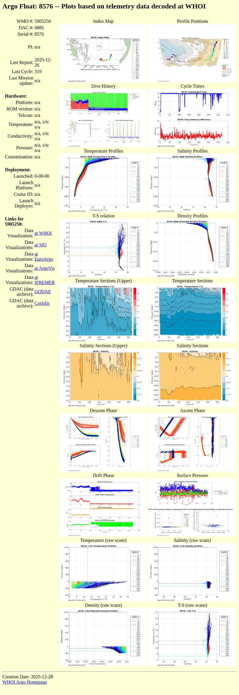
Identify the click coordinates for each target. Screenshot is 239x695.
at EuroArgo (44, 256)
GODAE (43, 291)
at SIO (41, 244)
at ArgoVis (45, 268)
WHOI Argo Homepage (24, 682)
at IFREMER (45, 280)
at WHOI (43, 233)
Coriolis (42, 303)
